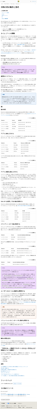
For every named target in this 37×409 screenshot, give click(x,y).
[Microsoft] (18, 1)
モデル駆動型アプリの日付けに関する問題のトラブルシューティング (14, 366)
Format (3, 14)
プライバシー (23, 405)
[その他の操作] (35, 4)
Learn (2, 3)
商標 (23, 407)
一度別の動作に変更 (20, 44)
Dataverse (17, 3)
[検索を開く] (31, 1)
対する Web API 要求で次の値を (24, 205)
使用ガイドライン (5, 15)
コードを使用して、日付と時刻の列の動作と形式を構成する (12, 375)
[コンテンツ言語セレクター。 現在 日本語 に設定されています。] (3, 403)
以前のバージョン (9, 405)
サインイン (34, 1)
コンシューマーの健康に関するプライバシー (8, 407)
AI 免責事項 (3, 405)
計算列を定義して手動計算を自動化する (8, 369)
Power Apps (13, 3)
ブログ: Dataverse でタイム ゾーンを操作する (9, 374)
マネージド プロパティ (5, 372)
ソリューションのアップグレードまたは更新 (14, 334)
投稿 (18, 405)
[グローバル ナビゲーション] (1, 1)
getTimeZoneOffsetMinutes (22, 277)
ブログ (15, 405)
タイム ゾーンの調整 (5, 12)
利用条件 (19, 407)
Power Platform (6, 3)
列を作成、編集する (5, 368)
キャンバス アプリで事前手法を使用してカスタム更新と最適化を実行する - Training (15, 394)
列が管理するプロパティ (5, 371)
